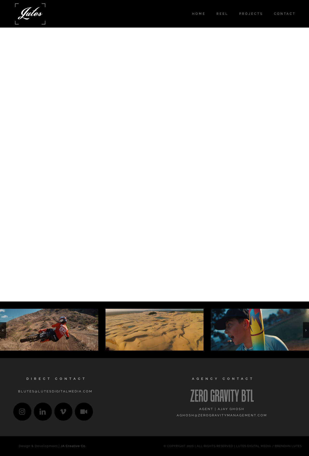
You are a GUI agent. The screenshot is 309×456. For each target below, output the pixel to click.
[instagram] (22, 412)
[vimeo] (63, 412)
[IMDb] (84, 412)
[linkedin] (43, 412)
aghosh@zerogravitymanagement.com (222, 415)
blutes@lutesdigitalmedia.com (55, 391)
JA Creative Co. (73, 446)
